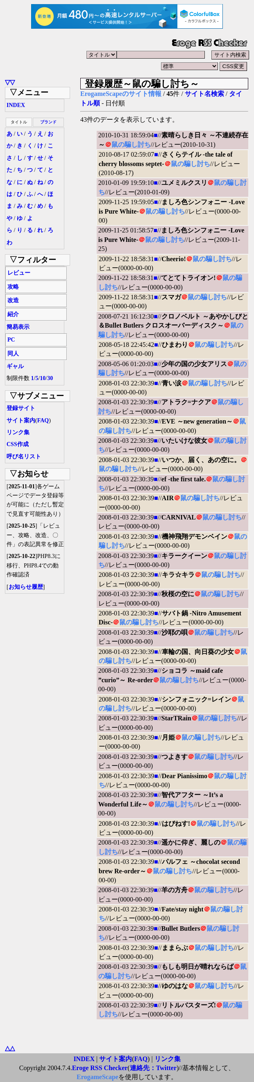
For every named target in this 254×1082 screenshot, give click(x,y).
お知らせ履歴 (26, 587)
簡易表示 (18, 327)
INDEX (16, 105)
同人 (13, 354)
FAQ (43, 420)
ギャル (15, 366)
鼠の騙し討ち (131, 144)
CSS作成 (18, 444)
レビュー (18, 273)
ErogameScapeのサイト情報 (120, 93)
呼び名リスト (24, 456)
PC (11, 340)
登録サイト (21, 408)
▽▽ (10, 82)
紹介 (13, 314)
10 (42, 378)
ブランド (48, 122)
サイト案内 (21, 420)
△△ (10, 1048)
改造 (13, 300)
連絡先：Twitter (153, 1067)
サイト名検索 (204, 93)
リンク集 (18, 432)
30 (50, 378)
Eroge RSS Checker (100, 1067)
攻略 (13, 287)
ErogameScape (97, 1076)
